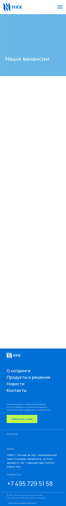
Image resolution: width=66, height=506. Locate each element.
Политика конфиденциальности (22, 503)
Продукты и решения (28, 377)
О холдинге (18, 370)
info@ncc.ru (14, 474)
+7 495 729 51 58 (30, 483)
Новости (15, 384)
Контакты (17, 390)
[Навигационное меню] (60, 7)
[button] (22, 419)
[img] (13, 355)
